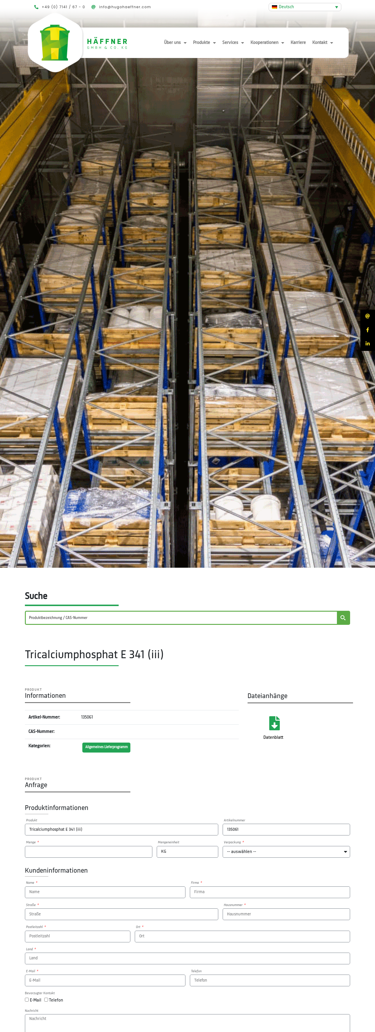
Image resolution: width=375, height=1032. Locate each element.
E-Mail (31, 971)
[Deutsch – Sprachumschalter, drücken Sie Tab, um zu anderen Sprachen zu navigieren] (305, 7)
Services (233, 42)
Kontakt (322, 42)
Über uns (175, 42)
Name (30, 883)
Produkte (204, 42)
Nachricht (31, 1011)
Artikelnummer (234, 820)
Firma (195, 883)
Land (30, 949)
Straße (31, 905)
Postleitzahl (35, 927)
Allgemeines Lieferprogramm (106, 747)
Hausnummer (233, 905)
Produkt (31, 820)
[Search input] (181, 617)
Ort (138, 927)
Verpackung (233, 842)
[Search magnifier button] (343, 618)
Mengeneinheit (168, 842)
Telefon (196, 971)
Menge (31, 842)
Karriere (298, 42)
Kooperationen (267, 42)
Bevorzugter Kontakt (40, 993)
